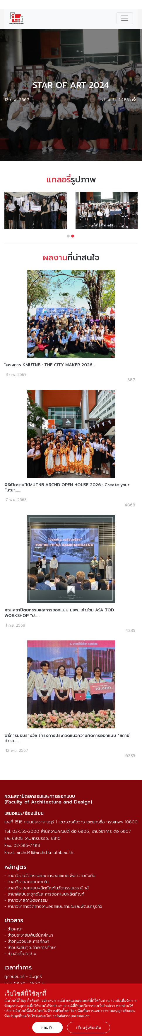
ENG (134, 5)
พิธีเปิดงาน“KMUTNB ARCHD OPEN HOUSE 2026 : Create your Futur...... (66, 487)
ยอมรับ (47, 1027)
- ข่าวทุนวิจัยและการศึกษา (26, 941)
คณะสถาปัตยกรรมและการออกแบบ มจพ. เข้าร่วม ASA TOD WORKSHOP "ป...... (59, 612)
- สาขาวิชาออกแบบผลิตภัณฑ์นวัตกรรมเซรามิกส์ (46, 888)
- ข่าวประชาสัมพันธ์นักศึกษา (28, 935)
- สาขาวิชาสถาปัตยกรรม (26, 900)
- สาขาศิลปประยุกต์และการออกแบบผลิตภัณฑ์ (44, 894)
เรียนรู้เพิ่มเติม (88, 1027)
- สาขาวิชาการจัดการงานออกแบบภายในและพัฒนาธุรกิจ (53, 906)
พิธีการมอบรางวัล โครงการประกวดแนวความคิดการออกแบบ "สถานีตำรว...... (66, 738)
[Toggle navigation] (125, 18)
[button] (68, 236)
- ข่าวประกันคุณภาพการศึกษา (30, 948)
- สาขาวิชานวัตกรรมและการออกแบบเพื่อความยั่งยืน (49, 876)
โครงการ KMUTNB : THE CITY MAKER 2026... (49, 365)
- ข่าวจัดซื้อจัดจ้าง (20, 954)
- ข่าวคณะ (13, 929)
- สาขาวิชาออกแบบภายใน (26, 882)
